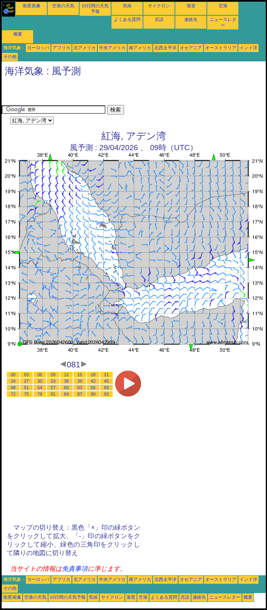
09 (53, 374)
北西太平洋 (165, 47)
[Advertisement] (96, 93)
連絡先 (191, 19)
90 (93, 394)
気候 (127, 5)
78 (40, 394)
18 (93, 374)
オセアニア (191, 47)
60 (66, 387)
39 (80, 381)
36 (66, 381)
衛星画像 (31, 5)
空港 (223, 5)
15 (80, 374)
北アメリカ (85, 47)
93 (106, 394)
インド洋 (248, 47)
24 (13, 381)
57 (53, 387)
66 (93, 387)
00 (13, 374)
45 (106, 381)
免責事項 (75, 568)
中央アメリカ (112, 47)
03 (26, 374)
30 (40, 381)
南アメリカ (140, 47)
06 (40, 374)
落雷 (191, 5)
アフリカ (61, 47)
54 (40, 387)
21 (106, 374)
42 (93, 381)
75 (26, 394)
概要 (17, 33)
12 (66, 374)
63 (80, 387)
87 (80, 394)
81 (53, 394)
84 (66, 394)
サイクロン (159, 5)
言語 (159, 19)
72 (13, 394)
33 (53, 381)
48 (13, 387)
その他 (10, 56)
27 (26, 381)
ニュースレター (224, 597)
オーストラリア (220, 47)
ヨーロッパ (38, 47)
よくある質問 (127, 19)
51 (26, 387)
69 (106, 387)
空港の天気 (63, 5)
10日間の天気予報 (68, 597)
